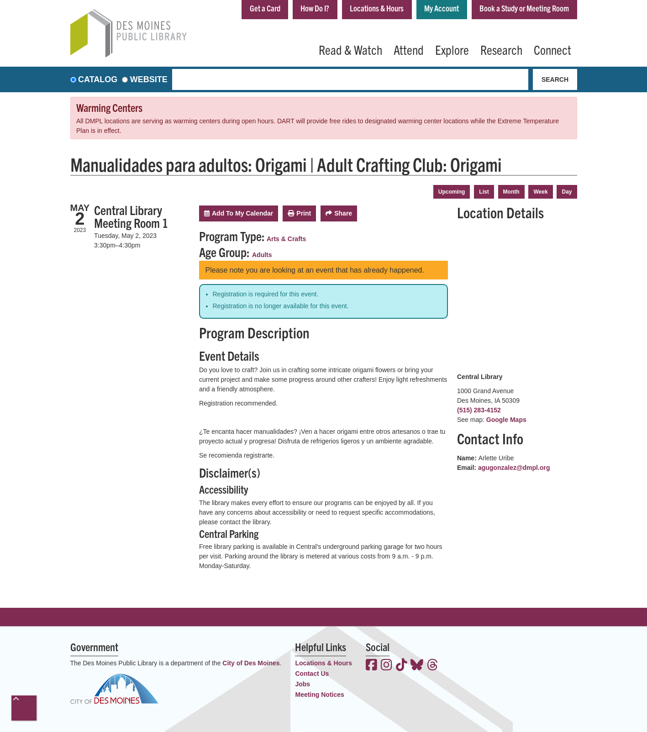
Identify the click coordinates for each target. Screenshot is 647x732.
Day (567, 192)
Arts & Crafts (286, 238)
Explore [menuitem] (452, 49)
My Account (441, 8)
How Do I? (314, 8)
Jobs (302, 684)
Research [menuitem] (501, 49)
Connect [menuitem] (552, 49)
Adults (262, 254)
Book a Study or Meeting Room (524, 8)
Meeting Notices (319, 694)
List (484, 192)
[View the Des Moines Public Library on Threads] (432, 665)
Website (149, 79)
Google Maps (506, 419)
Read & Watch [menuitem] (350, 49)
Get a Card (263, 8)
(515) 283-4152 (479, 410)
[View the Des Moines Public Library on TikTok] (401, 665)
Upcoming (451, 192)
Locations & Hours (376, 8)
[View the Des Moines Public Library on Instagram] (386, 665)
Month (511, 192)
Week (540, 192)
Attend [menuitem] (409, 49)
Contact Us (312, 673)
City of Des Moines (250, 663)
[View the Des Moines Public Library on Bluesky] (416, 665)
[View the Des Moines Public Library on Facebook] (371, 665)
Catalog (97, 79)
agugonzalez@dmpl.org (514, 467)
